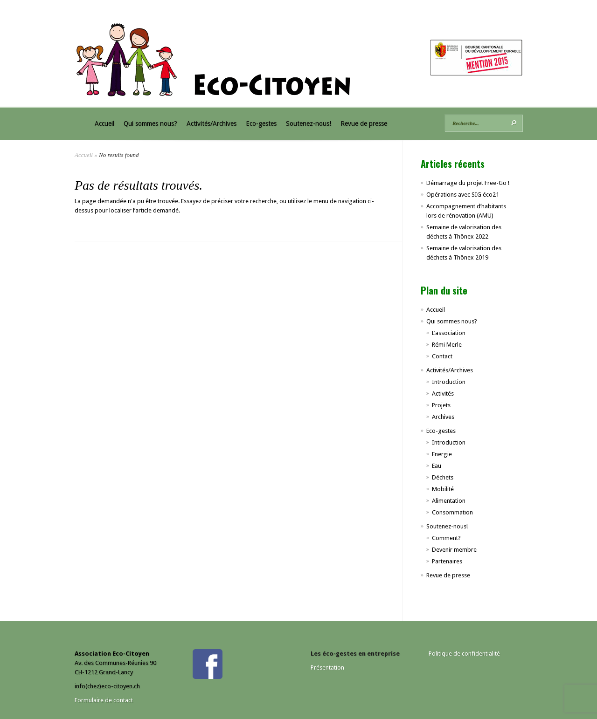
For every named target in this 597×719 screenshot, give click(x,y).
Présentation (327, 667)
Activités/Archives (211, 123)
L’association (448, 332)
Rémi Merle (447, 344)
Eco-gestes (261, 123)
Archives (443, 416)
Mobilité (443, 489)
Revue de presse (363, 123)
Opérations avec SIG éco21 (462, 194)
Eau (436, 465)
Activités (443, 393)
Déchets (442, 477)
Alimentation (448, 500)
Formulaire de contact (104, 700)
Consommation (452, 512)
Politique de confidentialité (464, 653)
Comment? (446, 537)
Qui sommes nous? (150, 123)
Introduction (448, 381)
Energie (442, 454)
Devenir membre (454, 549)
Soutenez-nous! (308, 123)
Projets (441, 405)
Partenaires (447, 561)
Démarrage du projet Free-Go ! (467, 182)
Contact (442, 356)
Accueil (104, 123)
